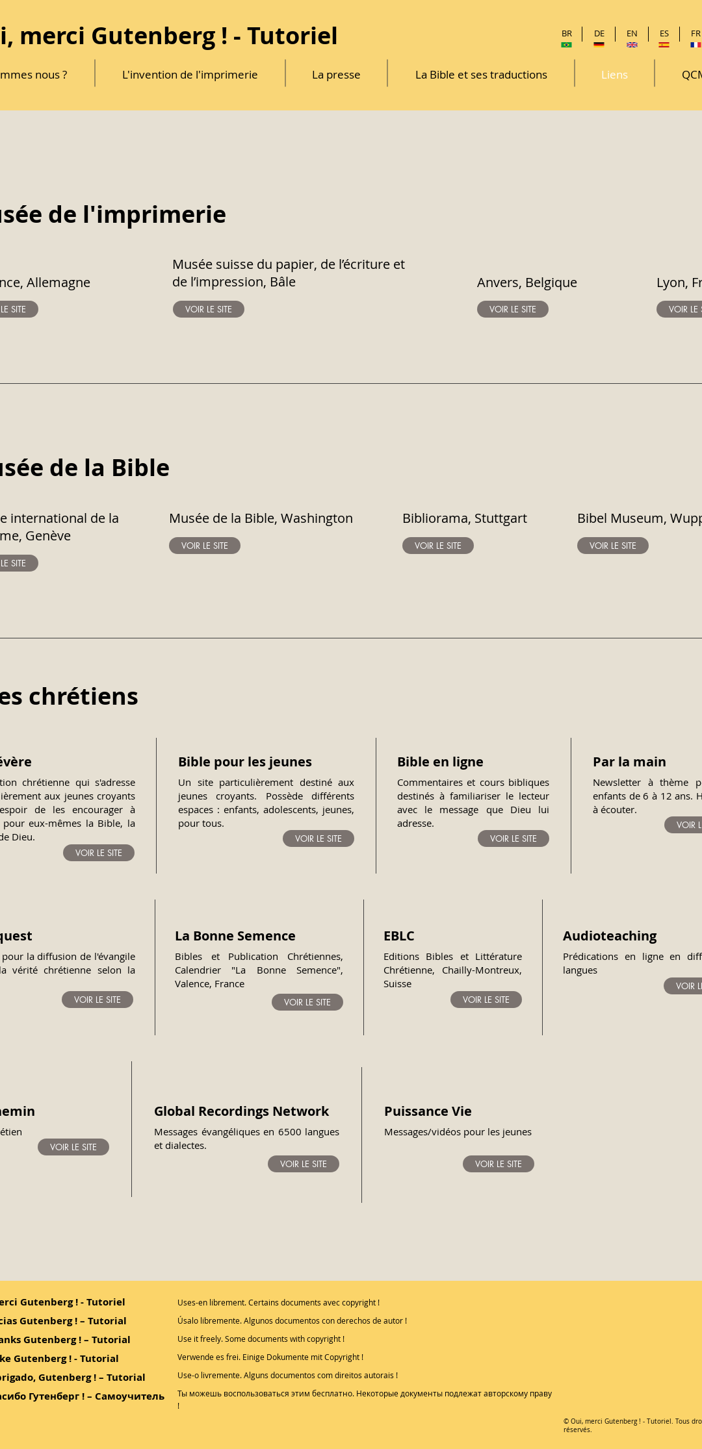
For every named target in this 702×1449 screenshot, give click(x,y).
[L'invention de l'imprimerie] (190, 75)
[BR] (566, 33)
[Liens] (614, 75)
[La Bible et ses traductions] (481, 75)
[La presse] (336, 75)
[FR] (695, 33)
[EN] (632, 33)
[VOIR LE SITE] (208, 309)
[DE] (599, 33)
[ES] (664, 33)
